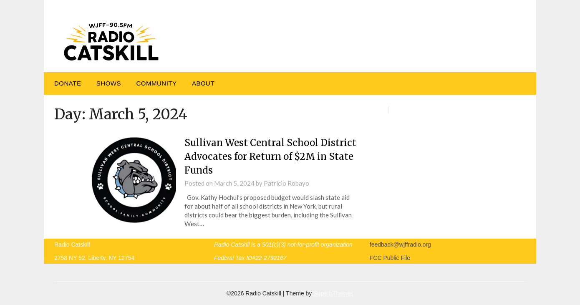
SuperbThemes (333, 293)
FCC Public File (390, 258)
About (203, 83)
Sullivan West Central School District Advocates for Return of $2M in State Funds (270, 156)
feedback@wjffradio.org (400, 244)
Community (156, 83)
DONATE (67, 83)
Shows (108, 83)
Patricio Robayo (286, 183)
